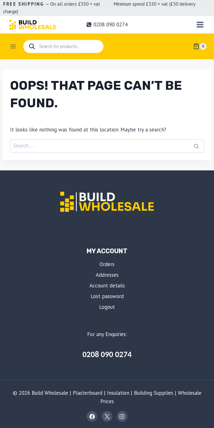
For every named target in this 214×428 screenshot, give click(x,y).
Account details (107, 285)
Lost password (107, 296)
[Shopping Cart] (199, 46)
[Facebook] (92, 416)
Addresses (107, 274)
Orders (107, 264)
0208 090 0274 (107, 354)
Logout (107, 306)
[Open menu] (199, 24)
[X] (107, 416)
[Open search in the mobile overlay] (63, 46)
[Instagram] (122, 416)
